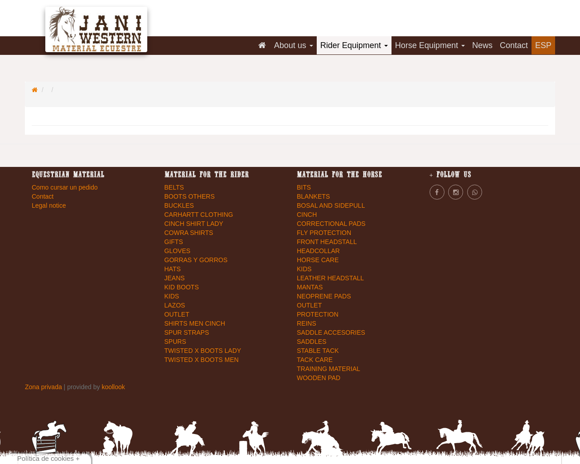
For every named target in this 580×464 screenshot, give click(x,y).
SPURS (175, 341)
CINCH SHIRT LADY (193, 223)
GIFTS (173, 241)
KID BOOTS (181, 287)
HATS (172, 269)
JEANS (174, 278)
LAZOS (174, 305)
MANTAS (310, 287)
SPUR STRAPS (186, 332)
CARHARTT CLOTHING (198, 214)
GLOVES (177, 250)
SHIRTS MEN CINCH (194, 323)
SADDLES (311, 341)
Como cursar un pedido (65, 187)
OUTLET (176, 314)
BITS (304, 187)
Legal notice (49, 205)
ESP (543, 45)
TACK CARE (315, 359)
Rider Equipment (354, 45)
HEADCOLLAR (318, 250)
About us (293, 45)
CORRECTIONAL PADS (331, 223)
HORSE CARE (318, 260)
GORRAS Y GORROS (196, 260)
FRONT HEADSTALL (327, 241)
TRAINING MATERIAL (328, 368)
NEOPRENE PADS (324, 296)
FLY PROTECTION (324, 232)
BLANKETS (313, 196)
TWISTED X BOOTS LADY (203, 350)
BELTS (174, 187)
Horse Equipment (430, 45)
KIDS (171, 296)
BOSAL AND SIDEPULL (331, 205)
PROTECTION (317, 314)
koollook (113, 387)
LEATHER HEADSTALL (330, 278)
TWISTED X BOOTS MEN (201, 359)
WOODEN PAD (318, 377)
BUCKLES (179, 205)
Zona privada (44, 387)
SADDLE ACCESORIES (331, 332)
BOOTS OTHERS (189, 196)
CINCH (307, 214)
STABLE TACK (318, 350)
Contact (514, 45)
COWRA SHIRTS (188, 232)
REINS (306, 323)
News (482, 45)
